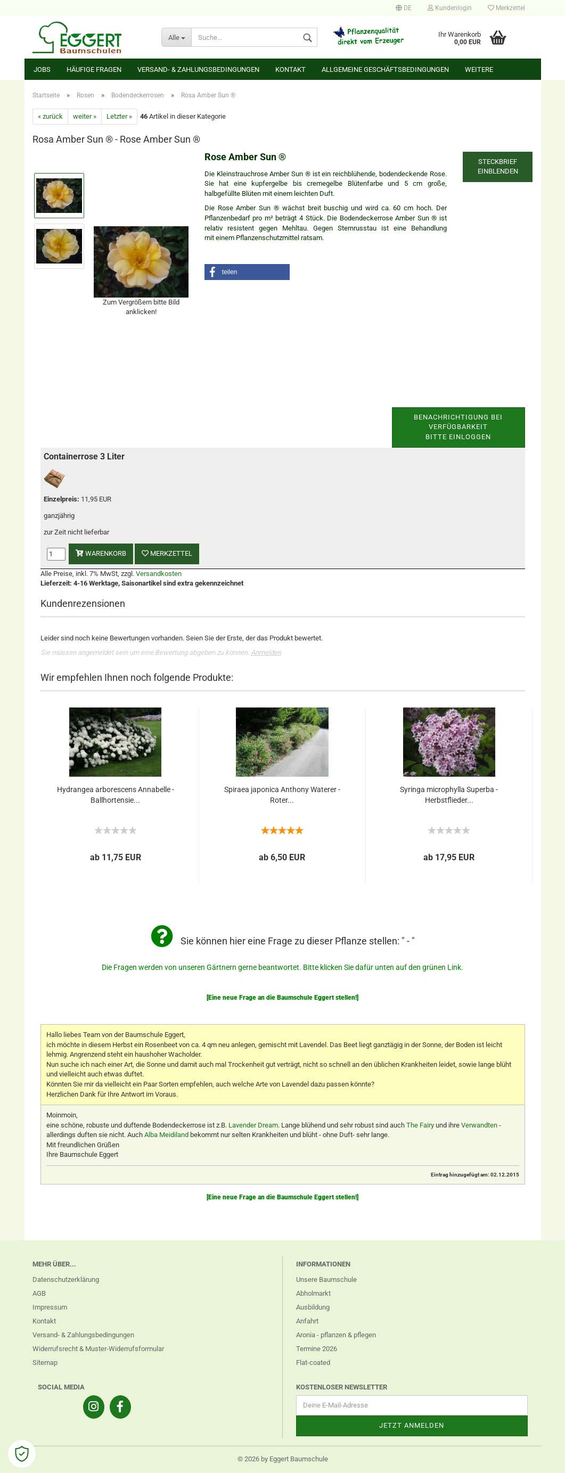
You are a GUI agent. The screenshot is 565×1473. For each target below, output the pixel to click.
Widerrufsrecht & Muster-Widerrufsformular (98, 1349)
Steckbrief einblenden (498, 167)
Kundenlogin (450, 8)
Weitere (479, 69)
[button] (247, 272)
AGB (39, 1293)
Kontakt (290, 69)
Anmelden (266, 652)
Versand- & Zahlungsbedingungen (198, 69)
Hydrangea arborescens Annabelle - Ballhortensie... (115, 794)
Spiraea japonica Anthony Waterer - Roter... (282, 794)
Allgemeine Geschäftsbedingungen (385, 69)
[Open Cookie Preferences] (22, 1454)
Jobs (42, 69)
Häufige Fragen (94, 69)
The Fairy (420, 1125)
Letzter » (119, 116)
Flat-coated (313, 1363)
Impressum (49, 1307)
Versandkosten (159, 574)
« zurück (50, 116)
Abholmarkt (313, 1293)
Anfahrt (307, 1321)
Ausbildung (313, 1307)
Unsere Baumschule (326, 1279)
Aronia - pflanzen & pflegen (336, 1335)
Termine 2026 (316, 1349)
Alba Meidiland (166, 1135)
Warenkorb (101, 553)
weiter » (84, 116)
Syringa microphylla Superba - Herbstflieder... (449, 794)
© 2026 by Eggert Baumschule (283, 1459)
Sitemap (45, 1363)
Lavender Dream (253, 1125)
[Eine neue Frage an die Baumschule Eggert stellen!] (282, 997)
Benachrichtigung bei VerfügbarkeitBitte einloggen (458, 427)
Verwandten (479, 1125)
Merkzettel (506, 8)
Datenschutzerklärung (65, 1279)
